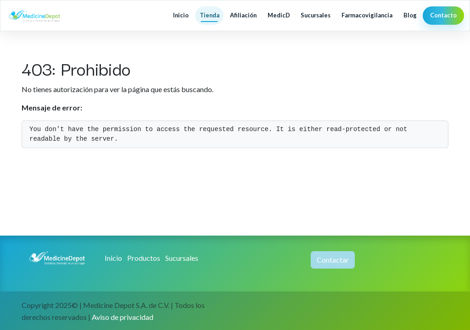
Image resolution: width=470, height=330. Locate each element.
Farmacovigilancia (366, 15)
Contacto (443, 15)
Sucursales (315, 15)
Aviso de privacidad (122, 317)
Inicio (181, 15)
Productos (143, 257)
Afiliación (243, 15)
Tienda (209, 15)
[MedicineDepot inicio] (43, 15)
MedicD (279, 15)
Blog (410, 15)
